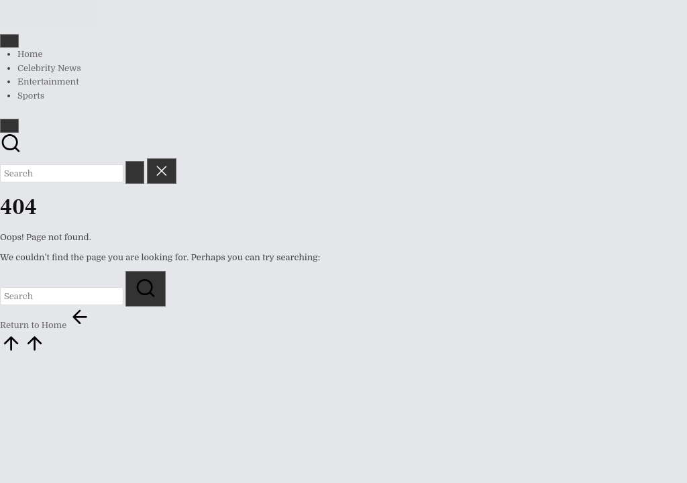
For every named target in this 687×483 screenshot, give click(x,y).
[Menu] (9, 41)
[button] (134, 172)
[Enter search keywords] (61, 173)
